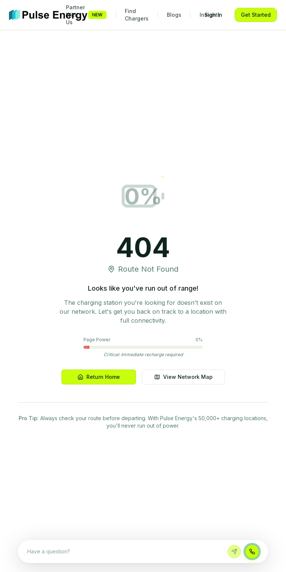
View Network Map (183, 377)
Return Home (98, 377)
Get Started (256, 15)
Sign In (213, 15)
